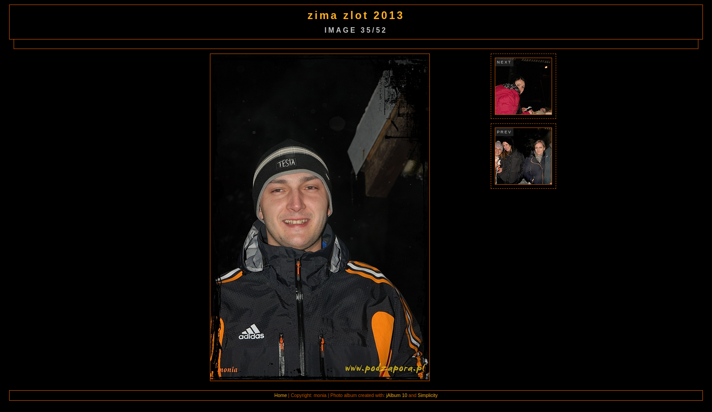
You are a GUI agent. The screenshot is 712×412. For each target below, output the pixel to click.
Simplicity (428, 395)
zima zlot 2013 (356, 15)
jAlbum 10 (396, 395)
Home (280, 395)
